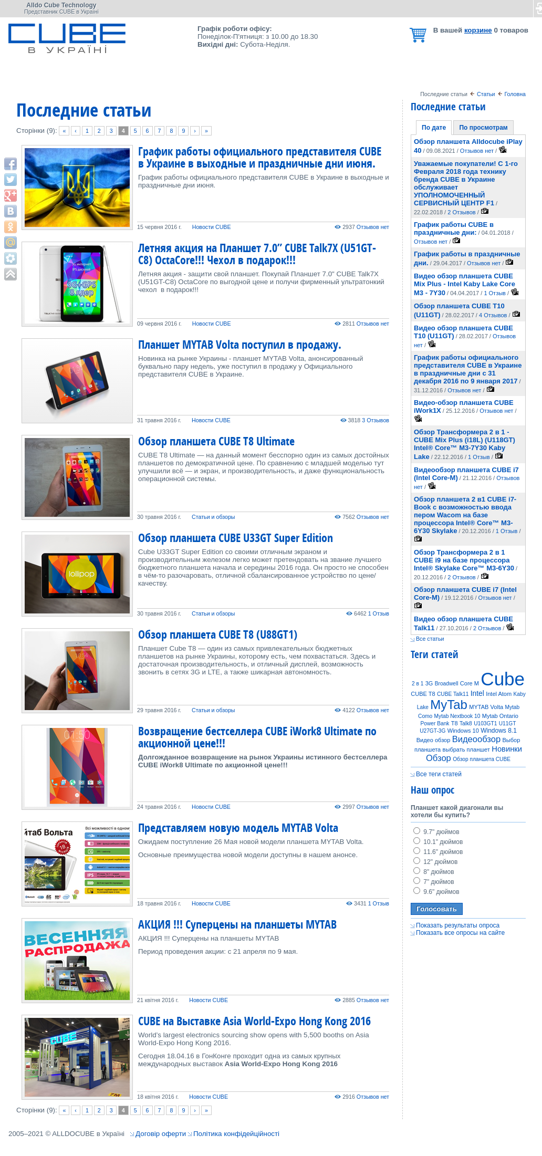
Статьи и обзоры (213, 517)
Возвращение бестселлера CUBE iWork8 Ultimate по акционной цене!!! (257, 737)
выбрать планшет (466, 749)
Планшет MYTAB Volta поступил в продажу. (239, 344)
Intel (477, 693)
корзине (478, 30)
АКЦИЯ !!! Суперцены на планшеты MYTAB (237, 924)
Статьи (486, 94)
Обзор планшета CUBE (481, 759)
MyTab (448, 704)
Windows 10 (463, 730)
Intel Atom (499, 694)
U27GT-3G (432, 731)
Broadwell (446, 683)
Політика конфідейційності (236, 1134)
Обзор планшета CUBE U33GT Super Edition (235, 537)
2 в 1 (417, 683)
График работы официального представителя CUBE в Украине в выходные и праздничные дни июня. (259, 157)
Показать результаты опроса (457, 925)
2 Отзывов (461, 212)
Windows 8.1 (499, 730)
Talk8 (466, 723)
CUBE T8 (423, 694)
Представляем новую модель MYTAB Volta (238, 827)
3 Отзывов (375, 420)
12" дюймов (435, 862)
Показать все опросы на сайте (460, 932)
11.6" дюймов (438, 852)
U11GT (507, 723)
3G (429, 683)
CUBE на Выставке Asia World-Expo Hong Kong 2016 (254, 1020)
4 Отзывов (493, 315)
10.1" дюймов (438, 842)
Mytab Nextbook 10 (457, 716)
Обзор (438, 758)
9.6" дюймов (436, 891)
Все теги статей (439, 774)
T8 (454, 723)
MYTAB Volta (486, 707)
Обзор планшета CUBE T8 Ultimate (216, 441)
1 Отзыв (378, 613)
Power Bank (435, 723)
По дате (434, 127)
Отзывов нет (373, 227)
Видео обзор (433, 740)
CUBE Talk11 (452, 694)
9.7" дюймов (436, 832)
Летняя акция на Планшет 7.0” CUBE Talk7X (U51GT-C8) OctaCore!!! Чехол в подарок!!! (257, 253)
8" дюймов (433, 872)
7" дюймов (433, 882)
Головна (515, 94)
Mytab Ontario (500, 716)
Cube (503, 679)
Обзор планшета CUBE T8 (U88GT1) (217, 634)
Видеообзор (476, 739)
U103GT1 (485, 723)
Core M (469, 683)
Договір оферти (161, 1134)
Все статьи (430, 639)
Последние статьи (448, 106)
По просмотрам (483, 127)
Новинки (507, 749)
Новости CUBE (211, 227)
